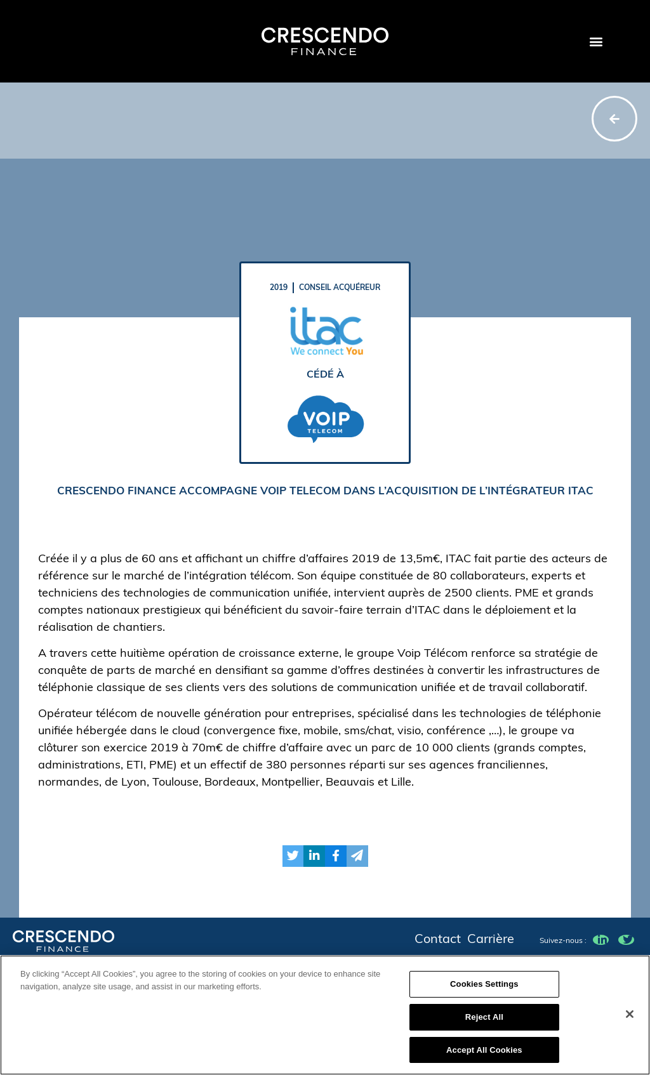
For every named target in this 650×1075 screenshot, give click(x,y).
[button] (595, 41)
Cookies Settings (484, 990)
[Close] (630, 1020)
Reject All (484, 1022)
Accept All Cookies (484, 1055)
